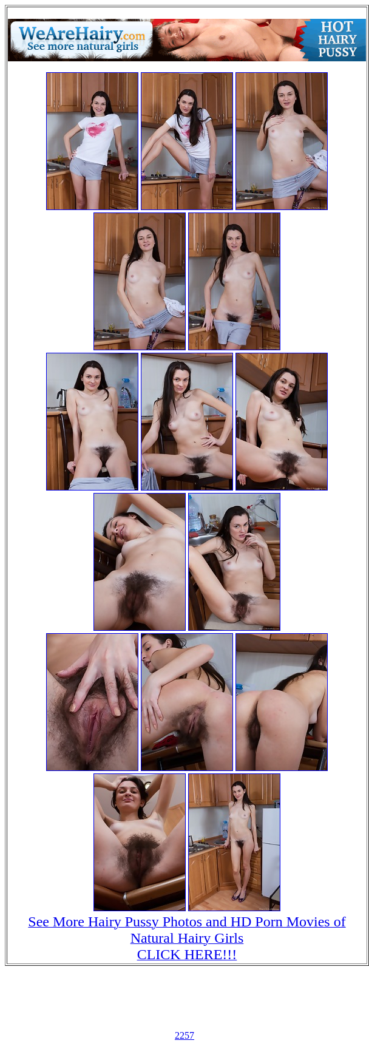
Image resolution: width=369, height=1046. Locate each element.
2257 (184, 1035)
